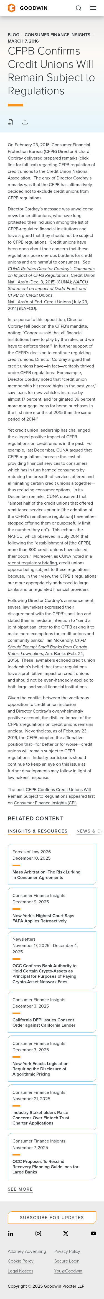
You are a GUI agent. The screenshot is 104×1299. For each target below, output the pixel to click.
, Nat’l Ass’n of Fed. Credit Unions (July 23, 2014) (48, 295)
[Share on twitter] (66, 1234)
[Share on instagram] (38, 1234)
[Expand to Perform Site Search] (78, 8)
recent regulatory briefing (32, 563)
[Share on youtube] (93, 1234)
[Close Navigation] (93, 8)
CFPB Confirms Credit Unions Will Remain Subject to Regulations (49, 792)
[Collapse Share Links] (25, 122)
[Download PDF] (10, 122)
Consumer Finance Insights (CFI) (45, 803)
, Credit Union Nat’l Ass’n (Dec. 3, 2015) (51, 275)
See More (20, 1189)
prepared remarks (60, 158)
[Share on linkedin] (10, 1234)
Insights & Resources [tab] (38, 831)
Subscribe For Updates (52, 1217)
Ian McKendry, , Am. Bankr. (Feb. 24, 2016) (47, 650)
